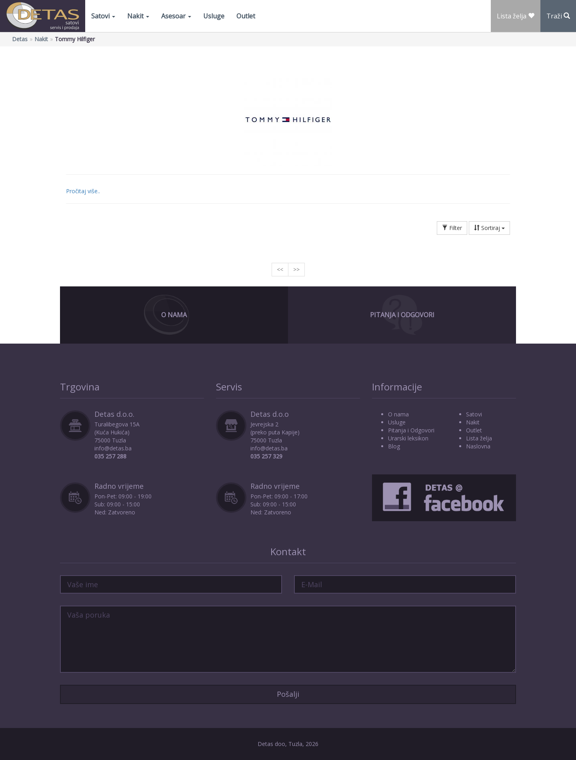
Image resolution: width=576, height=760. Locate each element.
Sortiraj (489, 228)
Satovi (103, 16)
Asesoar (176, 16)
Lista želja (479, 438)
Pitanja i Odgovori (402, 314)
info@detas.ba (113, 448)
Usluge (213, 16)
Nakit (138, 16)
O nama (398, 414)
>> (296, 269)
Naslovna (478, 446)
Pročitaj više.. (83, 191)
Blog (394, 446)
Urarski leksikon (408, 438)
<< (280, 269)
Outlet (245, 16)
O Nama (174, 314)
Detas (20, 39)
